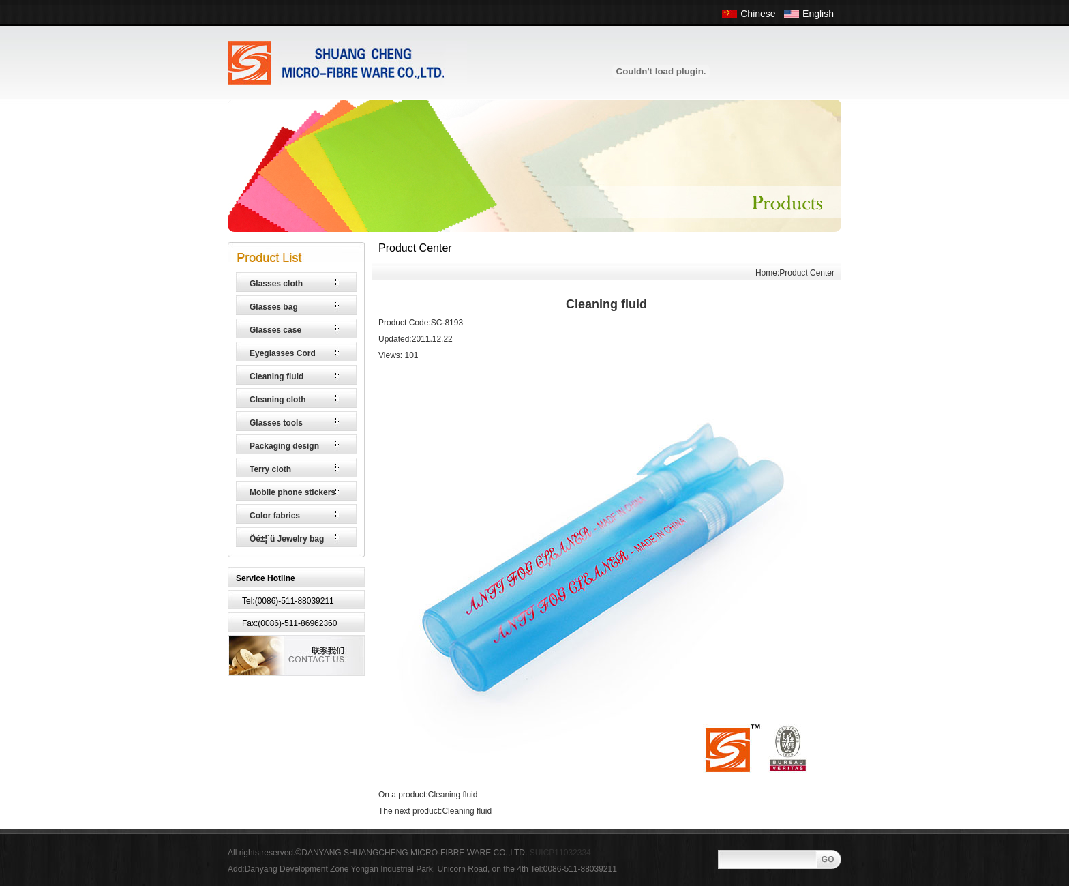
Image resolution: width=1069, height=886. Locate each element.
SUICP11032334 (560, 852)
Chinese (757, 13)
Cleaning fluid (276, 376)
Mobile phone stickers (292, 492)
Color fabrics (275, 515)
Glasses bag (274, 307)
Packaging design (284, 446)
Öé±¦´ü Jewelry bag (287, 539)
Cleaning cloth (278, 399)
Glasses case (275, 330)
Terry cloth (270, 469)
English (818, 13)
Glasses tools (276, 423)
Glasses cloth (276, 284)
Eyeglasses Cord (283, 353)
